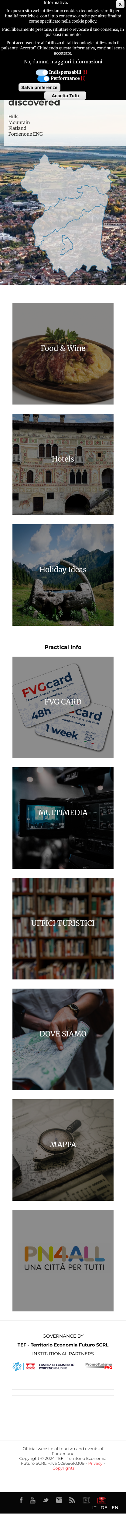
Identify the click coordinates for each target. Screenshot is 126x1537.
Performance (65, 78)
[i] (85, 72)
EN (115, 1507)
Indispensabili (65, 72)
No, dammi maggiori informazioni (63, 62)
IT (94, 1507)
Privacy (95, 1463)
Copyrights (63, 1468)
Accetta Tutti (65, 95)
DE (103, 1507)
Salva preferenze (39, 87)
